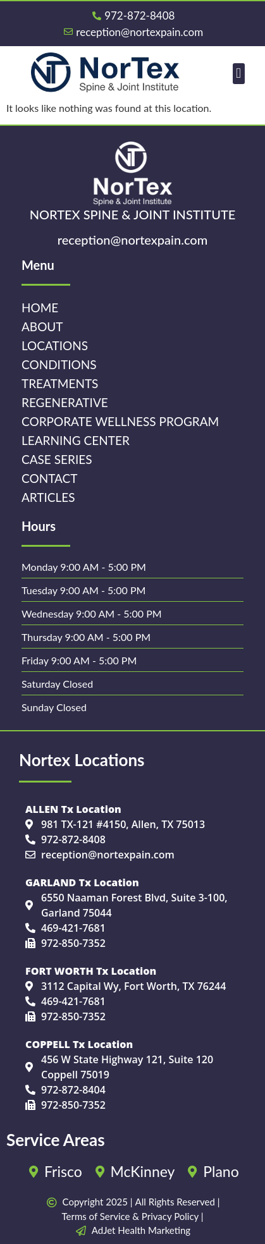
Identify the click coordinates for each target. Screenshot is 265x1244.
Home (40, 307)
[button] (239, 73)
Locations (55, 345)
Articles (48, 497)
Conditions (59, 364)
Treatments (60, 383)
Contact (49, 478)
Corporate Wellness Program (120, 421)
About (42, 326)
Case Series (57, 459)
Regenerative (65, 402)
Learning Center (76, 440)
